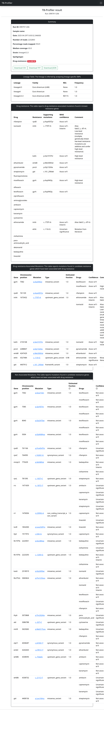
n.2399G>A (39, 513)
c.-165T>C (39, 478)
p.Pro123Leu (40, 578)
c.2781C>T (39, 650)
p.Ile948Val (39, 462)
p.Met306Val (38, 353)
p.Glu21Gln (39, 393)
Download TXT (34, 68)
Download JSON (50, 68)
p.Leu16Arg (39, 698)
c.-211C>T (39, 677)
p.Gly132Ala (38, 349)
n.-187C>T (39, 485)
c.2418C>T (39, 643)
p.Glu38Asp (39, 541)
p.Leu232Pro (40, 527)
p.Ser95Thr (39, 407)
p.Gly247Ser (40, 420)
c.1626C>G (39, 455)
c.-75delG (39, 657)
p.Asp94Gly (37, 282)
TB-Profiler (7, 2)
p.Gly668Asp (40, 434)
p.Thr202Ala (40, 615)
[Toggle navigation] (101, 3)
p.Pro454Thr (40, 448)
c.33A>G (38, 534)
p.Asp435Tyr (38, 293)
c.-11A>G (36, 358)
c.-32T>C (38, 622)
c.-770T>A (37, 297)
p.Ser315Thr (38, 342)
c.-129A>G (39, 555)
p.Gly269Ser (40, 571)
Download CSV (20, 68)
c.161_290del (38, 364)
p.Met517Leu (40, 629)
